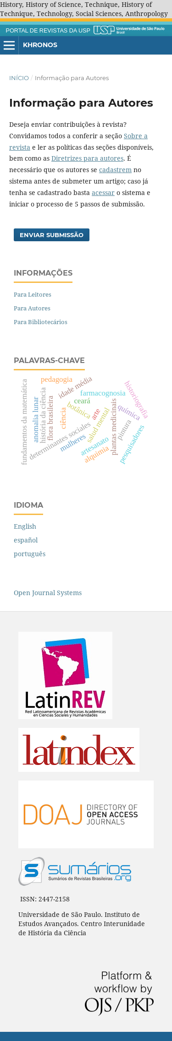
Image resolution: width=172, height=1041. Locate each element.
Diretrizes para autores (87, 158)
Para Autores (32, 308)
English (25, 526)
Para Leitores (32, 294)
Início (19, 77)
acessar (103, 192)
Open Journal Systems (48, 592)
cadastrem (115, 169)
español (26, 540)
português (29, 553)
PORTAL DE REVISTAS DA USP (48, 30)
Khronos (40, 45)
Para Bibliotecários (40, 322)
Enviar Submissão (51, 235)
